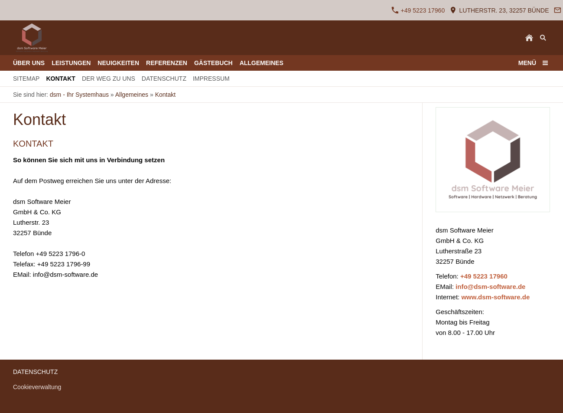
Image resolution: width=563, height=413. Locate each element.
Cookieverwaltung (37, 387)
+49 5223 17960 (418, 10)
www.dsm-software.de (495, 297)
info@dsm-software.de (490, 286)
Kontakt (165, 94)
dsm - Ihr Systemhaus (79, 94)
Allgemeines (131, 94)
